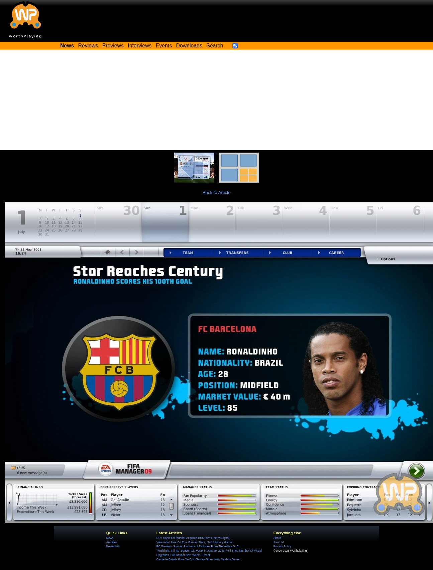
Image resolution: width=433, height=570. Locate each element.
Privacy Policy (282, 546)
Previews (113, 45)
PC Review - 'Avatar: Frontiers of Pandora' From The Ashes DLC (197, 546)
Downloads (189, 45)
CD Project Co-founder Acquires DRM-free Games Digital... (194, 538)
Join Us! (279, 542)
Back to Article (217, 192)
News (109, 538)
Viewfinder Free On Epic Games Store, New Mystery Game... (195, 542)
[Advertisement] (217, 100)
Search (214, 45)
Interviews (139, 45)
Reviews (88, 45)
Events (164, 45)
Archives (111, 542)
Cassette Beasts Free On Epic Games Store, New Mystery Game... (199, 559)
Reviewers (113, 546)
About (277, 538)
